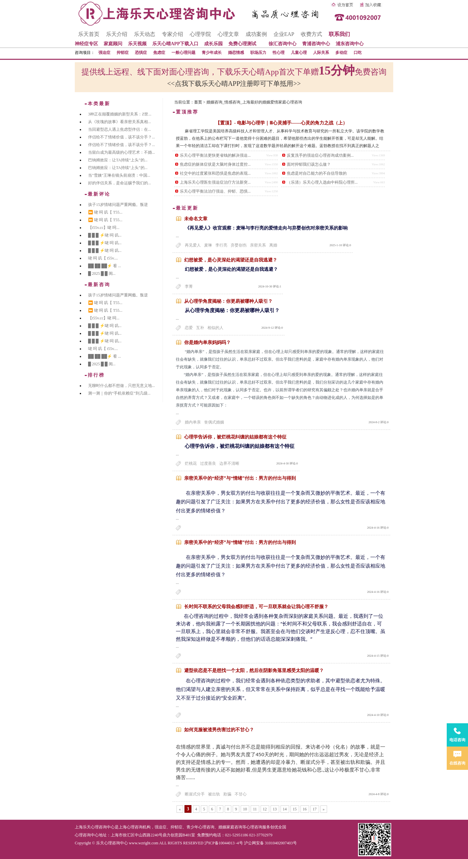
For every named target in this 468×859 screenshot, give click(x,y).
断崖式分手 (195, 794)
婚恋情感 (236, 52)
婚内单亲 (193, 422)
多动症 (341, 52)
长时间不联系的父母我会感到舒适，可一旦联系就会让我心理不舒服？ (256, 606)
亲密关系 (258, 245)
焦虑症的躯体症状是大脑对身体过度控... (215, 164)
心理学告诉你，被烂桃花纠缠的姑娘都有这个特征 (235, 436)
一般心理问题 (183, 52)
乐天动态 (144, 34)
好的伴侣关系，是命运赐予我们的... (119, 183)
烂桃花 (191, 463)
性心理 (279, 52)
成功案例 (256, 34)
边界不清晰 (229, 463)
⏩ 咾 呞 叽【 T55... (105, 212)
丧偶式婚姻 (214, 422)
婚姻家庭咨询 (230, 827)
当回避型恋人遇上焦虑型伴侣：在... (119, 129)
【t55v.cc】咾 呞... (103, 227)
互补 (200, 327)
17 (315, 809)
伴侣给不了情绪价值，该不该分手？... (121, 137)
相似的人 (215, 327)
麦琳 (208, 245)
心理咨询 (254, 827)
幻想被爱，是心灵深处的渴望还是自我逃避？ (230, 260)
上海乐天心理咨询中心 (95, 827)
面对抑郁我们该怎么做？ (309, 164)
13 (275, 809)
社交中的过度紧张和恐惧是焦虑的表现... (215, 173)
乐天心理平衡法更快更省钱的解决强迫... (215, 155)
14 (285, 809)
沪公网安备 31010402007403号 (270, 843)
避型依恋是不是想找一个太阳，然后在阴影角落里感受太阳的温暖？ (254, 670)
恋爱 (189, 327)
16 (305, 809)
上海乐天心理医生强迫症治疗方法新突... (215, 182)
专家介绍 (172, 34)
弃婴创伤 (239, 245)
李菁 (189, 286)
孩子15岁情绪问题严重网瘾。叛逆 (118, 204)
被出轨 (214, 794)
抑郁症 (123, 52)
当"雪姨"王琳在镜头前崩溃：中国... (119, 175)
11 (255, 809)
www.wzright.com (144, 843)
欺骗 (227, 794)
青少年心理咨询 (200, 827)
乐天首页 (88, 34)
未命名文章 (195, 218)
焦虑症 (159, 52)
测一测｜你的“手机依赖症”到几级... (119, 393)
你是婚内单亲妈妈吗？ (207, 342)
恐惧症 (141, 52)
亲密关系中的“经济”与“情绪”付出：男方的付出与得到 (240, 478)
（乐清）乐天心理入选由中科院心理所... (322, 182)
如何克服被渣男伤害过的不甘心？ (219, 729)
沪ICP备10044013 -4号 (223, 843)
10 (245, 809)
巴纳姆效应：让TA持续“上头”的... (118, 160)
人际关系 (321, 52)
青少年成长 (212, 52)
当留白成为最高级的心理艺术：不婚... (121, 152)
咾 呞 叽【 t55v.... (103, 258)
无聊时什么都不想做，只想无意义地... (121, 385)
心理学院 (200, 34)
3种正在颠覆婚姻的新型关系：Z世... (119, 114)
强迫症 (104, 52)
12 (265, 809)
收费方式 (311, 34)
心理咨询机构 (139, 827)
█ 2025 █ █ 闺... (102, 273)
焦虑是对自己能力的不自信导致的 (317, 173)
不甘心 (241, 794)
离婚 (273, 245)
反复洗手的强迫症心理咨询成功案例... (320, 155)
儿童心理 (299, 52)
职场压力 (258, 52)
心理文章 (228, 34)
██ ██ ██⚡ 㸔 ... (104, 265)
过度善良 (208, 463)
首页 (198, 102)
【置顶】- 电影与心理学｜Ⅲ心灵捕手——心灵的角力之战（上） (281, 122)
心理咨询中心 (87, 835)
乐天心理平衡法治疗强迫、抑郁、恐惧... (215, 191)
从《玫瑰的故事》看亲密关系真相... (119, 121)
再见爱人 (193, 245)
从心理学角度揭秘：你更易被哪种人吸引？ (228, 301)
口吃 (358, 52)
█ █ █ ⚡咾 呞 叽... (105, 235)
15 (295, 809)
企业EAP (284, 34)
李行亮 (221, 245)
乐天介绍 (116, 34)
